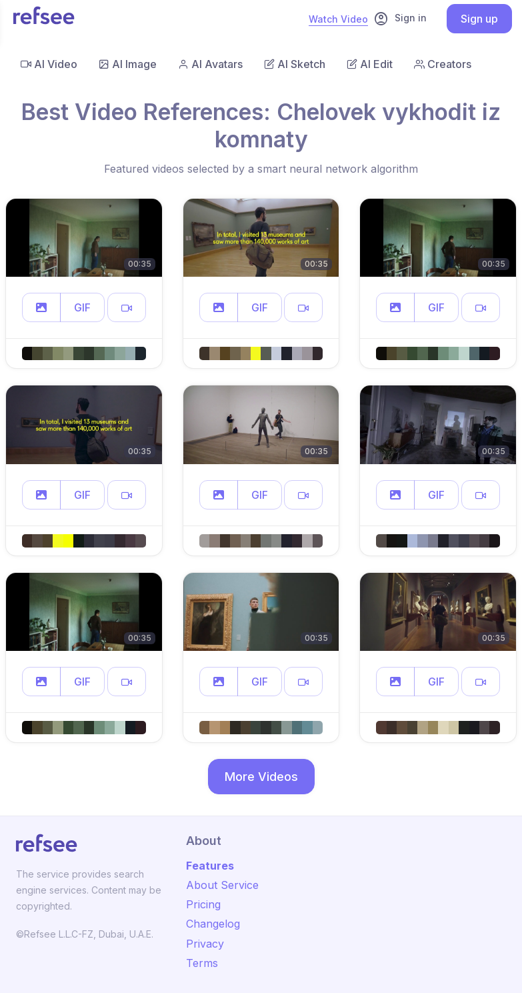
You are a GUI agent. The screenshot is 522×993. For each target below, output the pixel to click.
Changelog (213, 923)
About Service (222, 885)
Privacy (205, 943)
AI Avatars (210, 64)
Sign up (479, 18)
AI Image (128, 64)
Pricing (203, 904)
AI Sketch (294, 64)
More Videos (261, 777)
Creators (442, 64)
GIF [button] (82, 307)
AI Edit (370, 64)
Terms (202, 963)
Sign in (400, 19)
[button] (41, 307)
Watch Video (338, 19)
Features (210, 865)
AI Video (49, 64)
